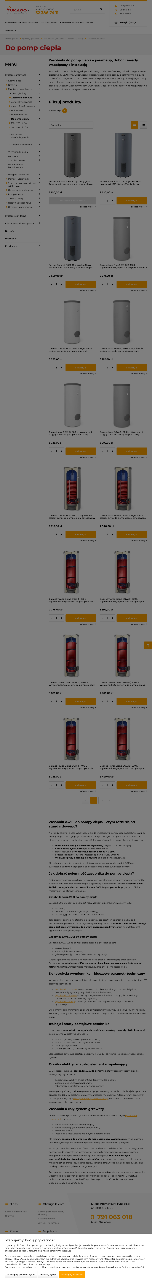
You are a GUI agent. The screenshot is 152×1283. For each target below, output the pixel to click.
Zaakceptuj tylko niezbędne (21, 1274)
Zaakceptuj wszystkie (72, 1274)
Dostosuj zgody (48, 1274)
